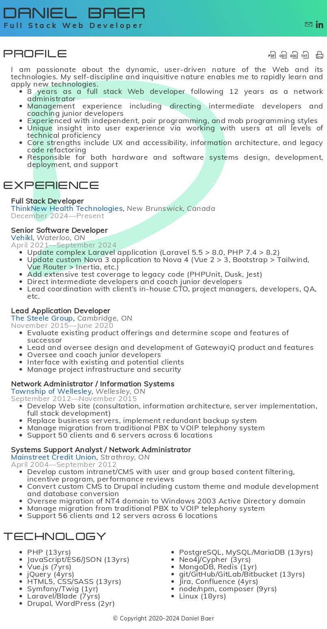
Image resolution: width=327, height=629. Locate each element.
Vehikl (21, 237)
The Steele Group (42, 318)
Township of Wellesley (51, 391)
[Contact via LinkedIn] (319, 24)
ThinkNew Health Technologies (67, 208)
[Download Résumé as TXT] (305, 55)
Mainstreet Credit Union (53, 457)
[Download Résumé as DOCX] (294, 55)
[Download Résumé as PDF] (272, 55)
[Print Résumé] (319, 55)
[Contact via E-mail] (308, 24)
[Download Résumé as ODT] (283, 55)
